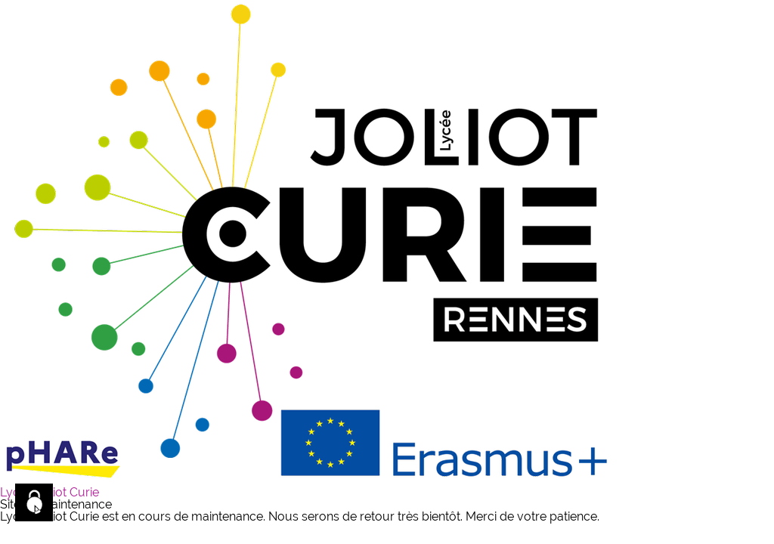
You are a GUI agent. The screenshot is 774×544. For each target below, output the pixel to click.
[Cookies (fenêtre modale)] (34, 502)
